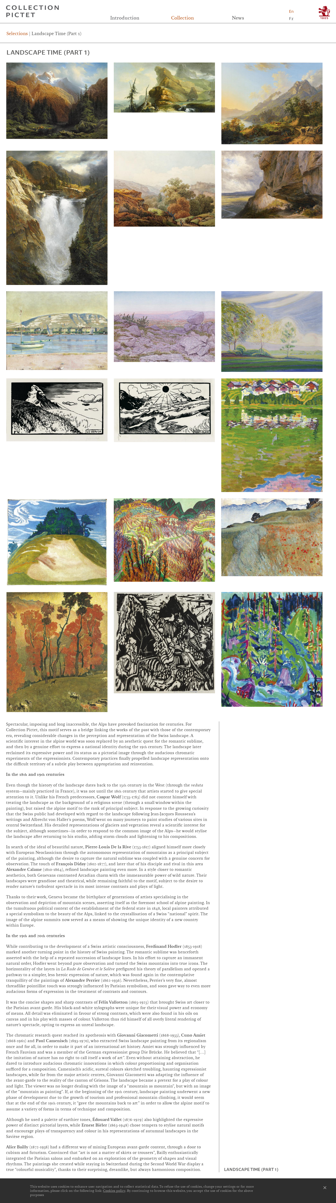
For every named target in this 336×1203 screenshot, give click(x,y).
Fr (291, 18)
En (291, 11)
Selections (17, 33)
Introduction (124, 18)
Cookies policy (114, 1190)
